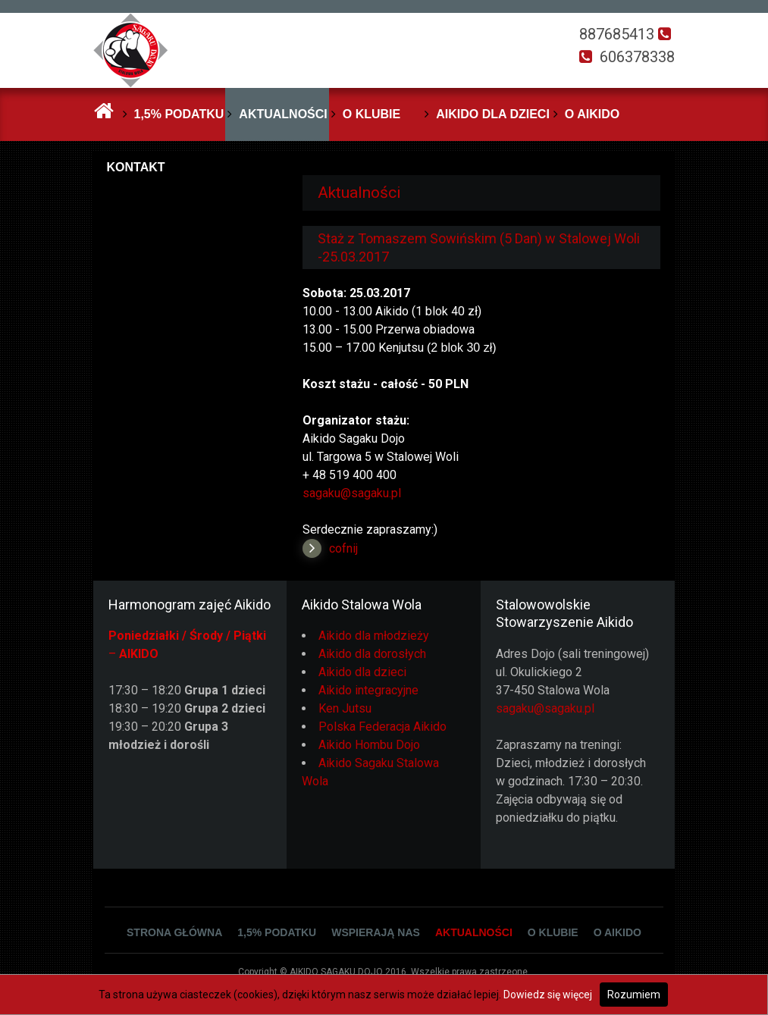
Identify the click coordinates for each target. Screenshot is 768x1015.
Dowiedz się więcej (547, 994)
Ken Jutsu (344, 708)
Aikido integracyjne (368, 690)
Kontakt (136, 167)
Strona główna (174, 932)
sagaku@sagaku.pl (351, 493)
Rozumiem (633, 994)
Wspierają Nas (375, 932)
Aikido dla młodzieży (373, 635)
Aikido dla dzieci (493, 114)
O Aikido (592, 114)
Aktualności (283, 114)
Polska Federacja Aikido (382, 726)
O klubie (371, 114)
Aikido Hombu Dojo (369, 745)
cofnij (343, 548)
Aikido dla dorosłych (372, 654)
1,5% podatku (179, 114)
